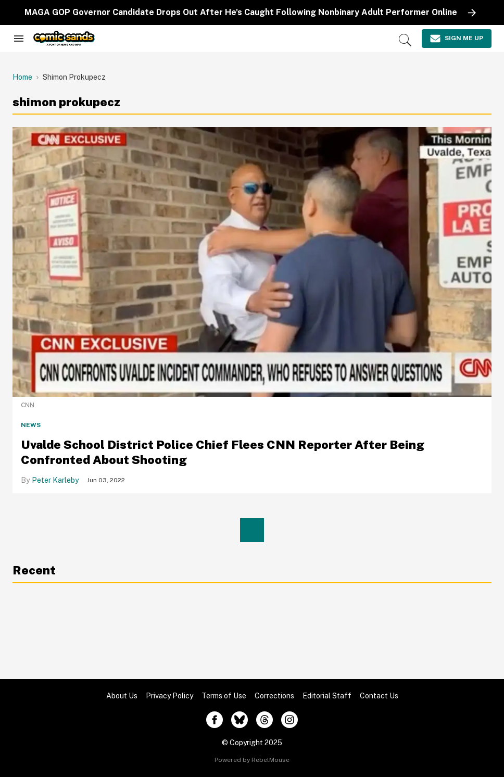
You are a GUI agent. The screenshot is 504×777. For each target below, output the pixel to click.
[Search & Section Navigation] (18, 38)
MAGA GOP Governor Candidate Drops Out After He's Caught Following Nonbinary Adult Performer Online (240, 12)
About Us (121, 696)
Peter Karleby (55, 480)
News (31, 425)
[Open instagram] (289, 719)
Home (22, 77)
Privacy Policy (169, 696)
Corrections (274, 696)
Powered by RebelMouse (252, 759)
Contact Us (379, 696)
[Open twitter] (239, 719)
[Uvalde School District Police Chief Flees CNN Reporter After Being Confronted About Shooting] (252, 261)
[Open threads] (264, 719)
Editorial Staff (327, 696)
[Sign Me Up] (457, 38)
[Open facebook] (214, 719)
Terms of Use (223, 696)
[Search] (405, 40)
